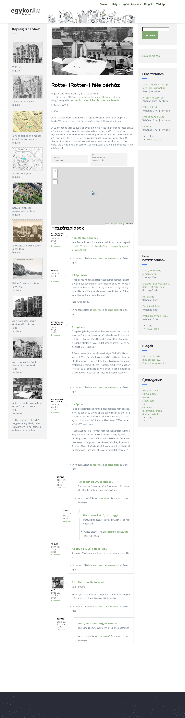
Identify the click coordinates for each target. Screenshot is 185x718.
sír (143, 403)
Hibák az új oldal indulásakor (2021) (152, 356)
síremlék (147, 406)
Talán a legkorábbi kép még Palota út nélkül (155, 85)
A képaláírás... (81, 275)
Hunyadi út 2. (149, 392)
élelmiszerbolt (150, 413)
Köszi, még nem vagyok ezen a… (97, 623)
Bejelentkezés (151, 54)
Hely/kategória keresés (120, 6)
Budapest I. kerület (89, 101)
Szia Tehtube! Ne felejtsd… (89, 582)
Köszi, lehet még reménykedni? (151, 271)
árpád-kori (148, 399)
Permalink (55, 246)
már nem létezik (110, 101)
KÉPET (30, 420)
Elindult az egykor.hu (154, 362)
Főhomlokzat (149, 106)
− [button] (55, 175)
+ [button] (55, 171)
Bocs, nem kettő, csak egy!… (101, 515)
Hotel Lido (148, 295)
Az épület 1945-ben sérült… (89, 548)
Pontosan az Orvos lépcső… (95, 481)
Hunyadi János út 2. (153, 389)
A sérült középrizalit (153, 96)
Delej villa (147, 125)
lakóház (74, 101)
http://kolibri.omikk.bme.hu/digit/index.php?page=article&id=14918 (101, 248)
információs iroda (152, 409)
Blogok (144, 6)
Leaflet (107, 224)
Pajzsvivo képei (151, 305)
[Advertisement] (157, 196)
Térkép (159, 6)
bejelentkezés (102, 97)
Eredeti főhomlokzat (153, 115)
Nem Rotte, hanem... (85, 237)
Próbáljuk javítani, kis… (155, 314)
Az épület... (79, 326)
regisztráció (83, 97)
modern (146, 396)
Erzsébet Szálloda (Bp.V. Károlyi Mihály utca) (156, 284)
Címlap (96, 6)
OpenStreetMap (118, 224)
